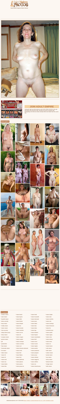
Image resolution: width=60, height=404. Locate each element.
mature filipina (19, 355)
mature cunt (18, 346)
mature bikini (19, 319)
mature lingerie (34, 334)
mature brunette (19, 328)
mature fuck (18, 357)
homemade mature (5, 348)
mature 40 (3, 357)
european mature (5, 337)
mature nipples (34, 346)
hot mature (3, 350)
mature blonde (19, 321)
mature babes (4, 364)
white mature (48, 366)
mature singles (48, 314)
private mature (48, 355)
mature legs (33, 330)
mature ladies (34, 323)
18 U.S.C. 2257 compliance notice (46, 400)
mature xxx (48, 343)
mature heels (34, 314)
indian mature (4, 352)
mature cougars (19, 337)
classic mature (4, 328)
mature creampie (20, 341)
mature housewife (35, 316)
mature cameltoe (20, 330)
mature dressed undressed (22, 348)
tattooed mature (49, 361)
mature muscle (34, 343)
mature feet (18, 352)
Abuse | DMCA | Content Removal (30, 400)
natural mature (48, 346)
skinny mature (48, 359)
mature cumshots (20, 343)
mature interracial (35, 319)
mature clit (18, 334)
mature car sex (19, 332)
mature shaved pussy (36, 366)
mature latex (34, 325)
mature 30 (3, 355)
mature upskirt (48, 332)
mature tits (48, 328)
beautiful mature (4, 319)
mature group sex (20, 366)
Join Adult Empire (42, 106)
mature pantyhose (35, 350)
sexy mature (48, 357)
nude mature (48, 348)
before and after (4, 321)
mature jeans (34, 321)
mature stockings (49, 323)
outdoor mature (49, 352)
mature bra (18, 325)
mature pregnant (34, 352)
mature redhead (34, 357)
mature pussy (34, 355)
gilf (2, 341)
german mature (4, 339)
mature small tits (49, 319)
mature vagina (48, 334)
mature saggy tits (35, 359)
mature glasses (19, 361)
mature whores (49, 339)
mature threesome (49, 325)
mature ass (3, 361)
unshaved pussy (49, 330)
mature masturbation (35, 337)
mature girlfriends (20, 359)
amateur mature (4, 314)
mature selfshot (34, 361)
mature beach (19, 314)
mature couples (19, 339)
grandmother (4, 343)
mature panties (34, 348)
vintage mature (49, 364)
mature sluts (48, 316)
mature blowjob (19, 323)
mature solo (48, 321)
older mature (48, 350)
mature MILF (34, 339)
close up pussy (4, 330)
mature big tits (19, 316)
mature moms (34, 341)
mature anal (4, 359)
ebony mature (4, 334)
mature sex (33, 364)
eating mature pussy (5, 332)
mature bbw (4, 366)
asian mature (4, 316)
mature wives (48, 341)
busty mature (4, 323)
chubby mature (4, 325)
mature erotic (19, 350)
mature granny (19, 364)
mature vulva (48, 337)
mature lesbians (34, 332)
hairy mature (4, 346)
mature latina (34, 328)
